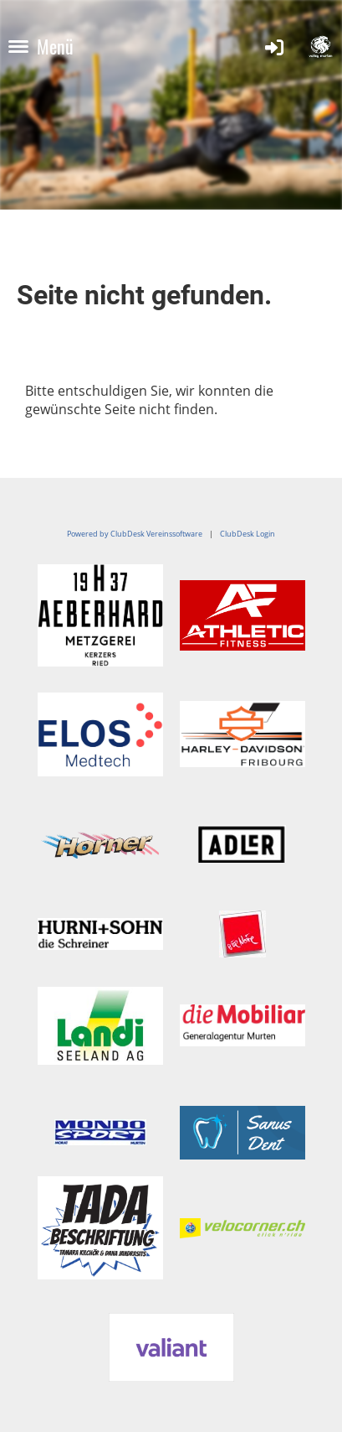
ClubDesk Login (247, 533)
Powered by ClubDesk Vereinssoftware (134, 533)
